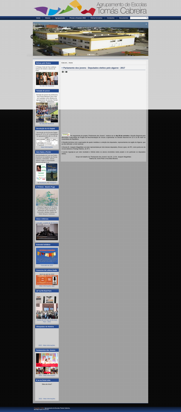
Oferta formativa (96, 18)
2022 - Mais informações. (47, 345)
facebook (43, 183)
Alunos (47, 18)
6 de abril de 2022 (47, 264)
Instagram (53, 183)
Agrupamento (60, 18)
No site (42, 86)
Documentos (123, 18)
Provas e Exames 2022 (78, 18)
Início (38, 18)
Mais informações (47, 147)
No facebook (50, 86)
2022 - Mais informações (47, 375)
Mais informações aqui (47, 281)
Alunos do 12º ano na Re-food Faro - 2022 (47, 321)
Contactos (110, 18)
